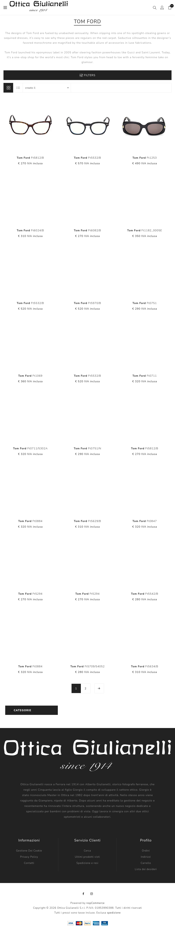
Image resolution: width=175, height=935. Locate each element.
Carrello (146, 863)
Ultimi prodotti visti (87, 857)
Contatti (29, 863)
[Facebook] (83, 894)
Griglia (8, 88)
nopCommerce (95, 903)
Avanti (99, 688)
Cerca (87, 850)
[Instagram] (92, 894)
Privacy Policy (29, 857)
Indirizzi (146, 857)
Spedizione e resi (87, 863)
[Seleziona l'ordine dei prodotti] (47, 88)
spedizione (114, 913)
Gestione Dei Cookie (29, 850)
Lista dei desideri (146, 869)
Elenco (18, 88)
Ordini (146, 850)
